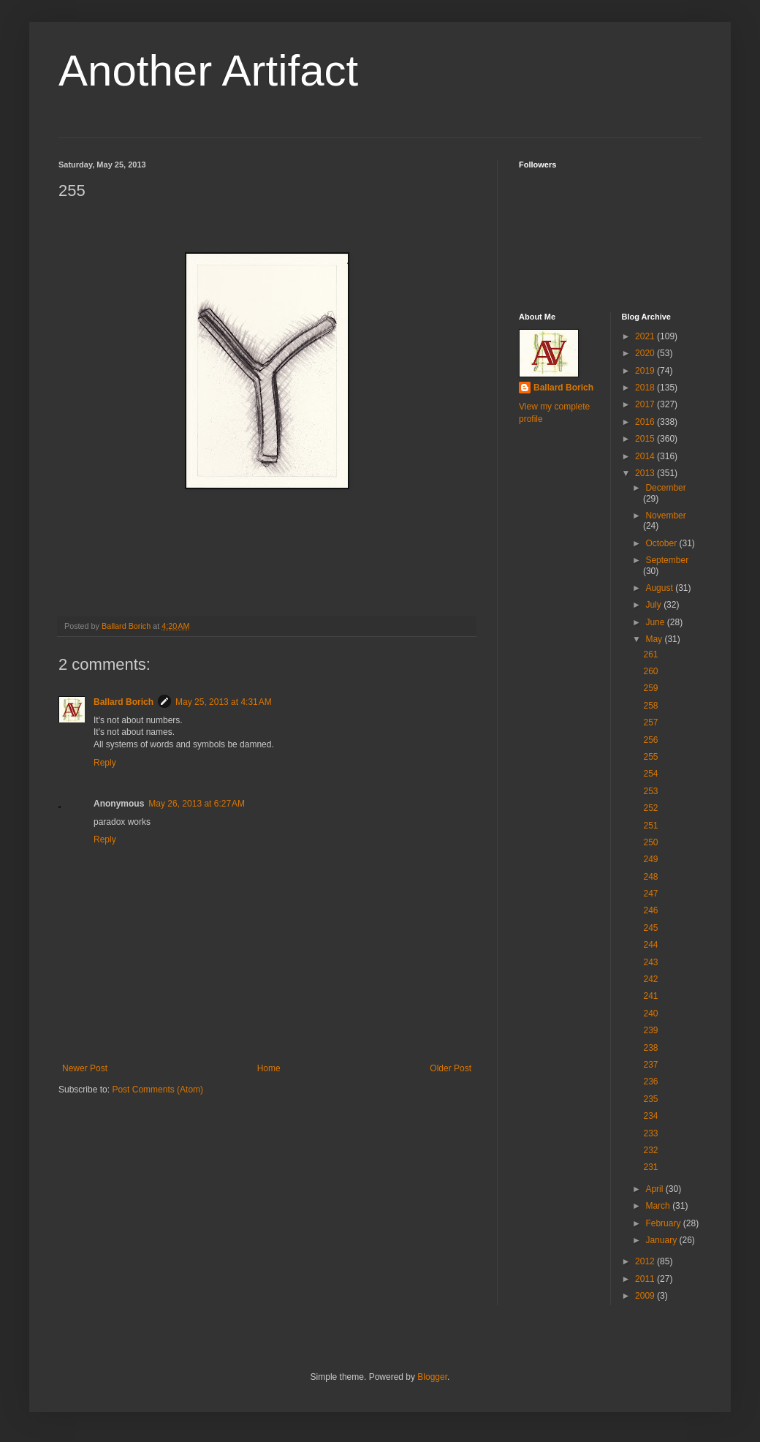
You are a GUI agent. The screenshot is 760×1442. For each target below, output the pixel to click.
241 (650, 996)
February (664, 1223)
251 (650, 825)
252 (650, 808)
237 (650, 1065)
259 (650, 688)
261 (650, 654)
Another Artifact (208, 70)
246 (650, 910)
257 (650, 722)
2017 (646, 404)
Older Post (450, 1068)
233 (650, 1133)
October (662, 543)
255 (650, 757)
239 (650, 1030)
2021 (646, 336)
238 (650, 1048)
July (654, 605)
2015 (646, 439)
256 (650, 740)
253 (650, 791)
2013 (646, 473)
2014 (646, 456)
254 (650, 774)
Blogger (432, 1377)
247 (650, 893)
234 (650, 1116)
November (665, 515)
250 (650, 842)
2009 (646, 1296)
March (658, 1206)
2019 (646, 371)
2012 (646, 1261)
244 (650, 945)
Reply (105, 763)
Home (269, 1068)
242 (650, 979)
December (665, 488)
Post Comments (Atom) (157, 1089)
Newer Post (84, 1068)
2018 (646, 387)
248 (650, 877)
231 (650, 1167)
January (662, 1240)
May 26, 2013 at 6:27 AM (196, 804)
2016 (646, 422)
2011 (646, 1279)
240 (650, 1013)
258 (650, 706)
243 (650, 962)
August (660, 588)
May (654, 639)
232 (650, 1150)
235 (650, 1099)
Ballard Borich (123, 702)
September (666, 560)
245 (650, 928)
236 (650, 1081)
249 (650, 859)
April (655, 1189)
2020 (646, 353)
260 (650, 671)
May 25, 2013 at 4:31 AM (223, 702)
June (655, 622)
